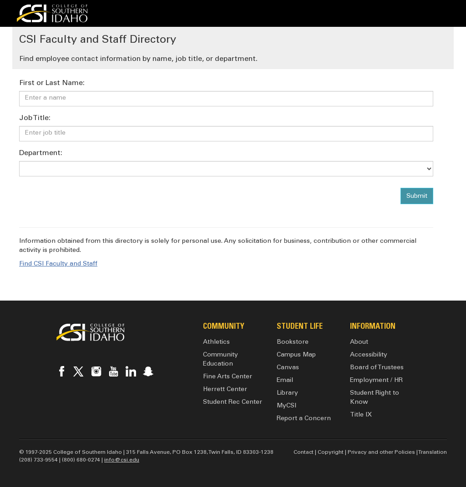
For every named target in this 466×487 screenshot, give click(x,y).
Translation (432, 452)
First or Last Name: (52, 83)
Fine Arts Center (227, 377)
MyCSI (286, 406)
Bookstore (293, 342)
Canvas (288, 368)
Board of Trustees (377, 368)
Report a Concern (304, 419)
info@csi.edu (121, 460)
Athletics (216, 342)
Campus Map (296, 355)
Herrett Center (225, 390)
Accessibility (368, 355)
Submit (416, 196)
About (359, 342)
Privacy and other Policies (381, 452)
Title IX (361, 415)
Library (287, 393)
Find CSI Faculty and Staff (58, 264)
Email (285, 380)
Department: (40, 153)
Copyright (331, 452)
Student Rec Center (232, 402)
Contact (304, 452)
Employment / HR (376, 380)
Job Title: (35, 118)
